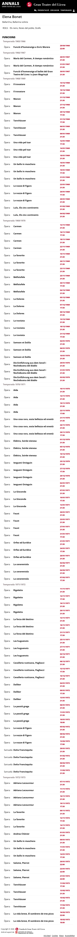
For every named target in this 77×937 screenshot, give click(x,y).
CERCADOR (54, 10)
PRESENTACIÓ (43, 10)
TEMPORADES (66, 10)
